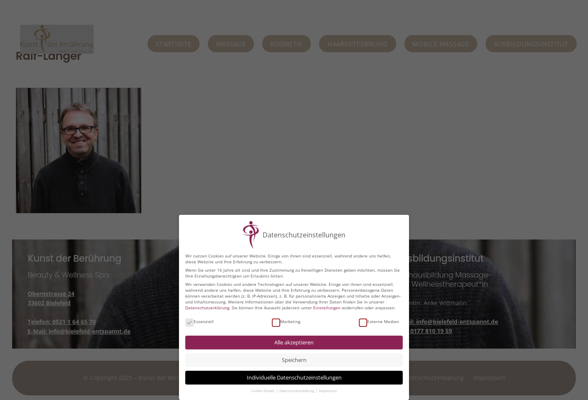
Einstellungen (326, 308)
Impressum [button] (328, 391)
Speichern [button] (294, 360)
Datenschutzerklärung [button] (297, 391)
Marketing (286, 321)
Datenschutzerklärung (207, 308)
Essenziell (199, 321)
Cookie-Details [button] (263, 391)
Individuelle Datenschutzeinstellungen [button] (294, 377)
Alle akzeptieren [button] (294, 342)
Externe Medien (379, 321)
